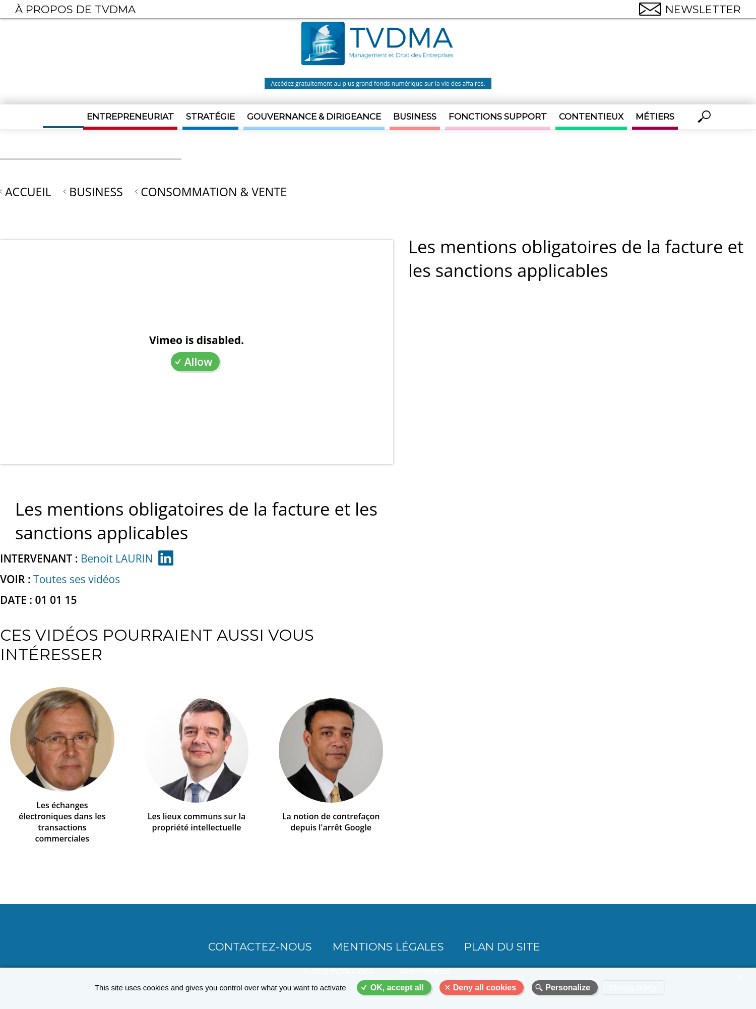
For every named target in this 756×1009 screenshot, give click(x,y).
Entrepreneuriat (130, 116)
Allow (198, 362)
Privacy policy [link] (633, 987)
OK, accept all (397, 987)
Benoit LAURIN (117, 558)
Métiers (655, 116)
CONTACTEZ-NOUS (260, 946)
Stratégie (210, 116)
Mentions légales (388, 946)
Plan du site (502, 946)
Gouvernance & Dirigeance (314, 116)
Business (414, 116)
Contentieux (591, 116)
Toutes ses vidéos (76, 579)
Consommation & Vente (214, 192)
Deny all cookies (484, 987)
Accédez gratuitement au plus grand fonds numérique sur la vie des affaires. (378, 83)
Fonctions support (498, 116)
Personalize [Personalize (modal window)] (567, 987)
